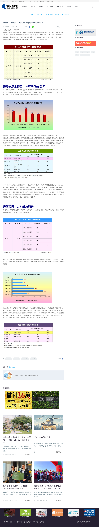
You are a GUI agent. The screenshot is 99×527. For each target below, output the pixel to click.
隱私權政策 (19, 522)
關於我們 (6, 522)
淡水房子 (8, 358)
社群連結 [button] (58, 1)
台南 (82, 55)
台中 (93, 52)
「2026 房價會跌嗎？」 (44, 437)
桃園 (82, 52)
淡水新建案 (24, 358)
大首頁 (3, 1)
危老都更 (80, 7)
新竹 (88, 52)
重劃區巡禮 (63, 7)
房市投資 (36, 7)
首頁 (31, 14)
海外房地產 (53, 7)
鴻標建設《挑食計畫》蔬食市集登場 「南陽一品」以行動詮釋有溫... (16, 440)
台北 (77, 52)
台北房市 (33, 358)
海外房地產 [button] (15, 1)
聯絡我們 (42, 522)
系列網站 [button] (36, 1)
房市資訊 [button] (29, 1)
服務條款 (12, 522)
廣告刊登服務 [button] (50, 1)
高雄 (88, 55)
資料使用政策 (27, 522)
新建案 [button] (9, 1)
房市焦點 (28, 7)
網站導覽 (35, 522)
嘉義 (77, 55)
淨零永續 (72, 7)
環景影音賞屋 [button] (22, 1)
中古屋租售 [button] (43, 1)
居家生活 (45, 7)
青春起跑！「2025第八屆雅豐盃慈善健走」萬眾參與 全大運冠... (48, 488)
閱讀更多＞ (28, 454)
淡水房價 (16, 358)
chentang (21, 27)
